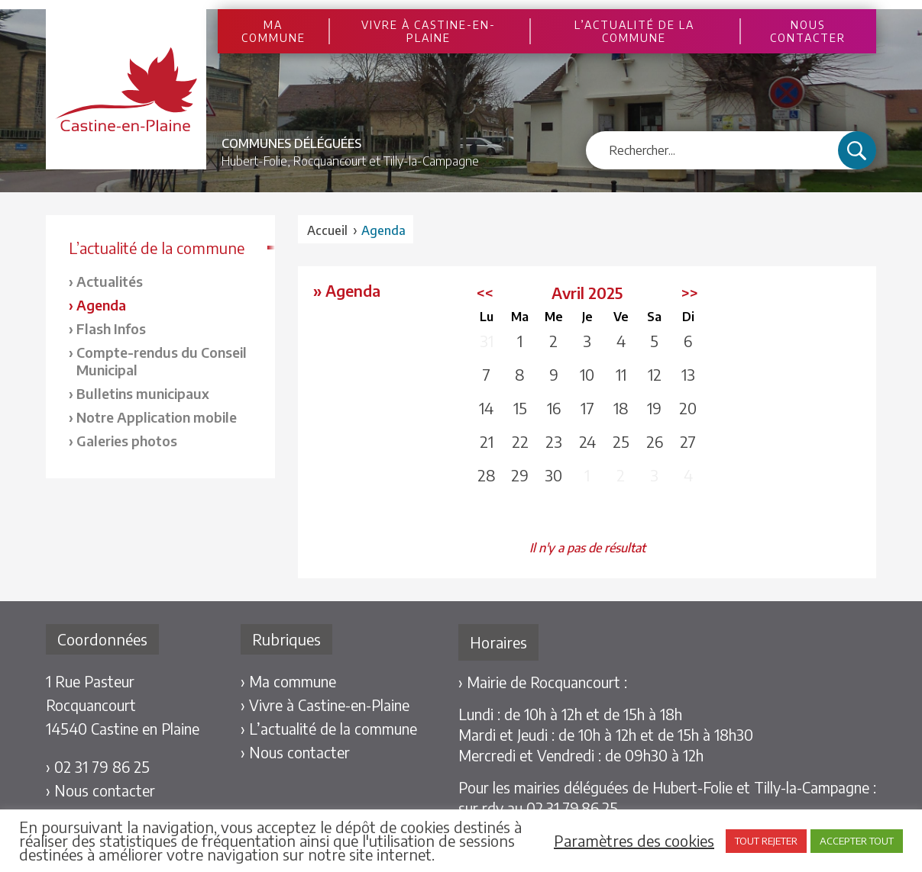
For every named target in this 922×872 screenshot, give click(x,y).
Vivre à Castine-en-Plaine (428, 31)
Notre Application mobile (156, 417)
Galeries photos (126, 440)
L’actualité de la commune (634, 31)
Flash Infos (111, 328)
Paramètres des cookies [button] (634, 841)
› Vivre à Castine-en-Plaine (325, 705)
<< (485, 292)
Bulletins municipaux (142, 393)
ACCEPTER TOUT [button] (857, 841)
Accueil (327, 230)
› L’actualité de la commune (329, 728)
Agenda (101, 305)
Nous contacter (808, 31)
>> (689, 292)
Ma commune (273, 31)
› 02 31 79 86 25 (98, 767)
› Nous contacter (100, 790)
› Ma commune (288, 681)
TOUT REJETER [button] (766, 841)
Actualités (109, 281)
